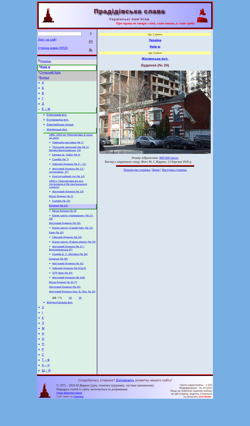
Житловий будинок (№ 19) (68, 201)
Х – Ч (45, 390)
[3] (80, 315)
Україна (45, 61)
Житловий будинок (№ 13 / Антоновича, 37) (66, 179)
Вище (156, 170)
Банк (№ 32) (56, 245)
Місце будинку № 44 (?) (63, 299)
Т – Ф (46, 384)
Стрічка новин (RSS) (53, 48)
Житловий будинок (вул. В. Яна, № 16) (72, 309)
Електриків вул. (57, 118)
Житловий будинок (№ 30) (64, 235)
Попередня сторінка (136, 170)
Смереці (78, 422)
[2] (70, 315)
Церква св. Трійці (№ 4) (66, 162)
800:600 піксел (168, 157)
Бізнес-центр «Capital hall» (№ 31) (72, 240)
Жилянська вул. (57, 135)
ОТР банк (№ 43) (62, 288)
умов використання (69, 418)
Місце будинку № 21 (61, 206)
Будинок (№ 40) (58, 273)
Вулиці (44, 77)
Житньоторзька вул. (60, 320)
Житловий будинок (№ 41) (68, 278)
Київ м (45, 67)
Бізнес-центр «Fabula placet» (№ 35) (74, 255)
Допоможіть (125, 406)
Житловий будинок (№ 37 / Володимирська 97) (66, 262)
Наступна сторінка (174, 170)
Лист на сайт (47, 39)
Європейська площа (60, 129)
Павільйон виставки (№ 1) (68, 149)
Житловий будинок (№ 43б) (68, 293)
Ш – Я (46, 396)
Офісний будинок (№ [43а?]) (69, 283)
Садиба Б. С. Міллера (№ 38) (70, 268)
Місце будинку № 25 (64, 222)
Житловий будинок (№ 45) (64, 304)
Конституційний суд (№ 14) (68, 185)
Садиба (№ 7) (60, 167)
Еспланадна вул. (58, 124)
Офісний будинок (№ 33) (67, 250)
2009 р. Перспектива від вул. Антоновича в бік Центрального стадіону (68, 193)
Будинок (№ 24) (58, 216)
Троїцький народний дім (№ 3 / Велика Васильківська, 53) (69, 156)
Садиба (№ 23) (61, 211)
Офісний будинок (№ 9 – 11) (69, 172)
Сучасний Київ (50, 72)
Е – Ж (46, 112)
